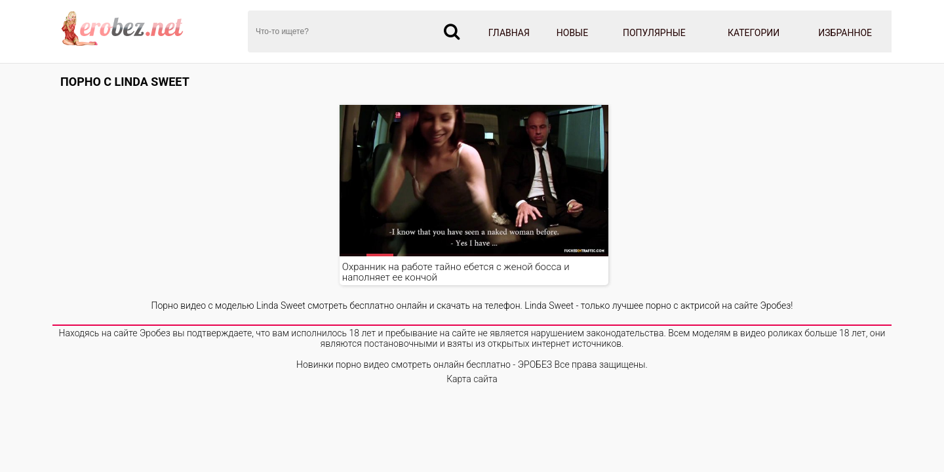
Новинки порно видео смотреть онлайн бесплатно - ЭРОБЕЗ (424, 364)
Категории (753, 33)
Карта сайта (472, 379)
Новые (572, 33)
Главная (509, 33)
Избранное (845, 33)
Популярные (654, 33)
